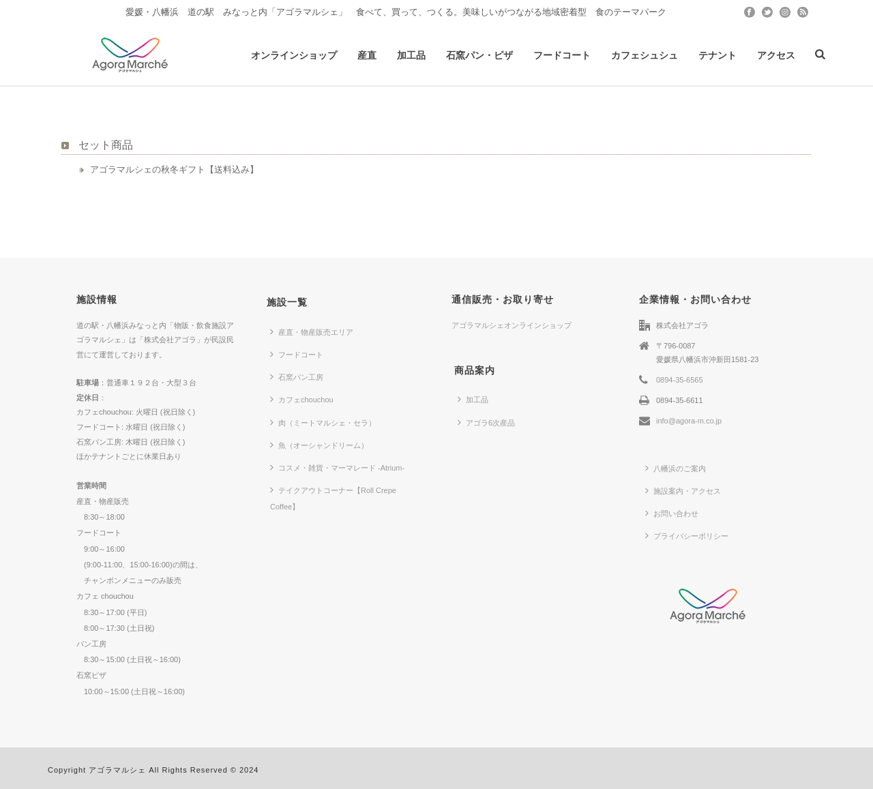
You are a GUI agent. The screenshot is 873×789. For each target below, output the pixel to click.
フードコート (562, 55)
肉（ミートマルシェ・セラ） (323, 422)
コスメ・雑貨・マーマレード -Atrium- (337, 467)
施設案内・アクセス (683, 490)
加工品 (411, 55)
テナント (717, 55)
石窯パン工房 (296, 376)
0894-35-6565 (679, 380)
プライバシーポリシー (686, 535)
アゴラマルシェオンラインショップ (512, 325)
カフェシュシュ (644, 55)
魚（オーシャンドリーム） (319, 444)
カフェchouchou (302, 399)
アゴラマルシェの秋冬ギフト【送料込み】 (174, 169)
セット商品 (105, 145)
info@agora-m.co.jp (689, 421)
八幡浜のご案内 (675, 468)
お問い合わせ (671, 513)
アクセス (776, 55)
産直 (366, 55)
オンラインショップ (294, 55)
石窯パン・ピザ (479, 55)
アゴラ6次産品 (486, 422)
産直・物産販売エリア (311, 331)
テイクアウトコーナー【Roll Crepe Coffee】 (333, 497)
